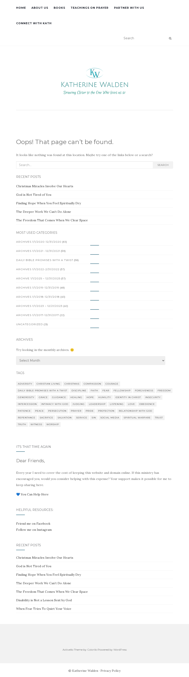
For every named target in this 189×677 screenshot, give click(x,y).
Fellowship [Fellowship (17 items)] (122, 390)
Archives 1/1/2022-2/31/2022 (38, 269)
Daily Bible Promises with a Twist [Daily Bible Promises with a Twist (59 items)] (42, 390)
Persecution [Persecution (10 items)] (57, 410)
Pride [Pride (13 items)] (90, 410)
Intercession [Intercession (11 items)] (27, 404)
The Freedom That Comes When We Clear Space (52, 220)
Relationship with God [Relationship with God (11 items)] (135, 410)
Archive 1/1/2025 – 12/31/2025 (38, 278)
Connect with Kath (34, 23)
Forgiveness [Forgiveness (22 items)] (144, 390)
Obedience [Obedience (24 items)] (147, 404)
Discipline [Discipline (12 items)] (79, 390)
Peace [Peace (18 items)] (39, 410)
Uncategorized (29, 324)
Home (21, 7)
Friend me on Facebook (33, 524)
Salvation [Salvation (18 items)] (65, 417)
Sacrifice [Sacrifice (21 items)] (46, 417)
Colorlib (92, 649)
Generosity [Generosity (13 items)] (26, 397)
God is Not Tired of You (33, 195)
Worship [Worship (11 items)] (52, 424)
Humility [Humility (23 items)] (104, 397)
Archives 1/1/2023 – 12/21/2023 (39, 306)
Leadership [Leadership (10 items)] (97, 404)
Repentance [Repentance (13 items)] (26, 417)
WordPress (120, 649)
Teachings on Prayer (90, 7)
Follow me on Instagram (34, 530)
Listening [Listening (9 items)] (117, 404)
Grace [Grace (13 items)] (43, 397)
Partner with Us (129, 7)
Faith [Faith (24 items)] (94, 390)
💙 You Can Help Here (32, 494)
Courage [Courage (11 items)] (112, 383)
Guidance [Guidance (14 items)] (59, 397)
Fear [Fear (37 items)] (105, 390)
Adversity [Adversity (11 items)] (25, 383)
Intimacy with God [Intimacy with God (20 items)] (54, 404)
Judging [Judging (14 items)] (79, 404)
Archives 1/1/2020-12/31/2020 (38, 241)
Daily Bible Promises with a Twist (44, 260)
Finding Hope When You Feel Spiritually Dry (48, 203)
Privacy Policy (110, 671)
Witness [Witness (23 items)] (36, 424)
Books (59, 7)
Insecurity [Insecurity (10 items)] (153, 397)
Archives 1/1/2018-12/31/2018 (38, 296)
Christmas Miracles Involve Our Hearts (44, 186)
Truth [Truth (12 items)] (22, 424)
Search (163, 165)
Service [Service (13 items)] (81, 417)
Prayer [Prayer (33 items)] (76, 410)
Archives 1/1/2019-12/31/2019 (37, 287)
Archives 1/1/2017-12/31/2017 (37, 315)
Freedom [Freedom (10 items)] (164, 390)
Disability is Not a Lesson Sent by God (44, 600)
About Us (39, 7)
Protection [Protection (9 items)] (106, 410)
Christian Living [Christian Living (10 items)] (48, 383)
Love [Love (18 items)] (131, 404)
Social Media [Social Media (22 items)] (109, 417)
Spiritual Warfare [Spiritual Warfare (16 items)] (137, 417)
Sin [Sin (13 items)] (94, 417)
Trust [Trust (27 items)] (159, 417)
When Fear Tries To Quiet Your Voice (43, 609)
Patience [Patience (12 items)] (24, 410)
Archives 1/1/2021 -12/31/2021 (38, 251)
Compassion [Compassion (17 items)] (92, 383)
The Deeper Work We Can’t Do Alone (43, 212)
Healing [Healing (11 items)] (76, 397)
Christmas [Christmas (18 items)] (72, 383)
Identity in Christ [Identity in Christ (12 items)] (128, 397)
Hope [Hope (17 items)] (90, 397)
